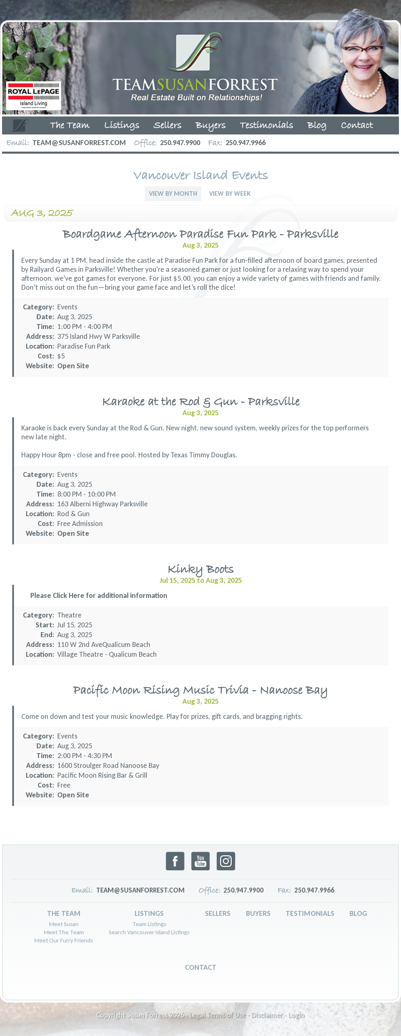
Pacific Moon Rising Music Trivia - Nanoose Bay (200, 690)
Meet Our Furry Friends (63, 940)
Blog (317, 126)
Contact (357, 126)
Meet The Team (64, 932)
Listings (121, 126)
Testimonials (266, 126)
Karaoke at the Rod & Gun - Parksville (201, 402)
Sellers (167, 126)
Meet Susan (64, 924)
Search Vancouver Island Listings (149, 932)
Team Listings (149, 924)
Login (296, 1015)
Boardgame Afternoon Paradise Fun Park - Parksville (200, 234)
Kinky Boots (200, 569)
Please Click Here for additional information (98, 595)
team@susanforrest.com (79, 142)
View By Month (173, 193)
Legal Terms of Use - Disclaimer (236, 1015)
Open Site (73, 365)
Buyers (210, 126)
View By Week (229, 193)
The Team (70, 126)
